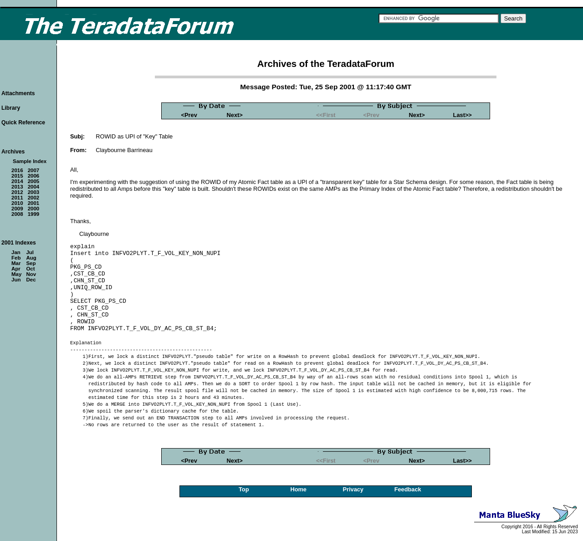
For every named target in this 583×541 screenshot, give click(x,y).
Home (298, 489)
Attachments (18, 93)
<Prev (189, 115)
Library (10, 108)
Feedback (407, 489)
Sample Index (29, 161)
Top (244, 489)
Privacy (353, 489)
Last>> (462, 115)
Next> (235, 115)
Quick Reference (23, 122)
